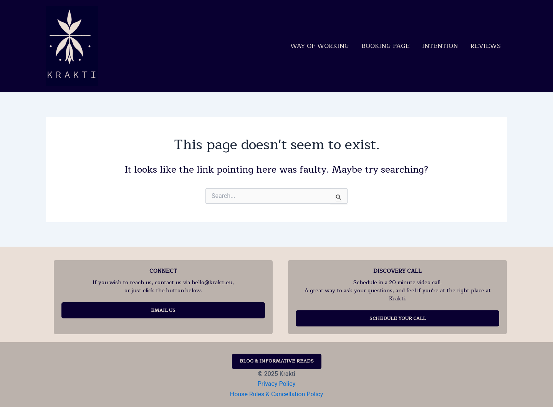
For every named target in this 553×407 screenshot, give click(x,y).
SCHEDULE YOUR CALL (397, 318)
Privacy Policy (277, 383)
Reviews (485, 46)
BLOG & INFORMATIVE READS (277, 361)
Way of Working (319, 46)
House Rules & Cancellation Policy (276, 394)
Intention (440, 46)
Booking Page (385, 46)
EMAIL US (163, 310)
